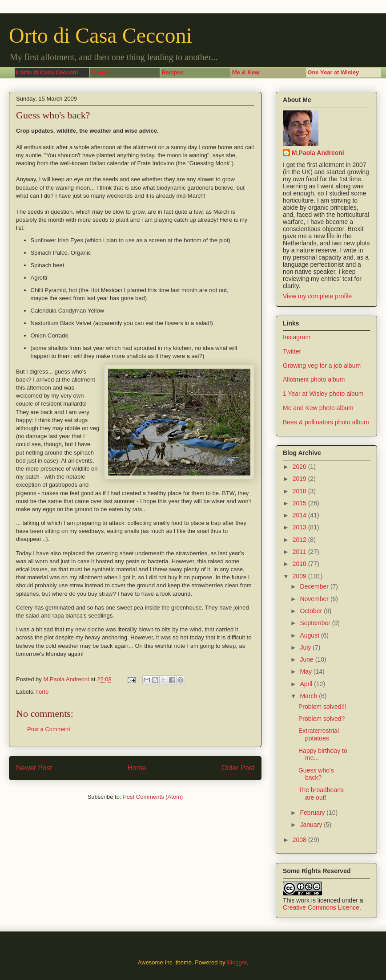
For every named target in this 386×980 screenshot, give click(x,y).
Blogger (236, 962)
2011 (300, 551)
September (316, 622)
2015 (300, 503)
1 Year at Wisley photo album (323, 393)
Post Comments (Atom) (153, 796)
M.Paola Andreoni (318, 152)
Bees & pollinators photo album (326, 422)
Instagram (296, 337)
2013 (300, 527)
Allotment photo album (314, 379)
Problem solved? (321, 718)
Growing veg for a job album (322, 365)
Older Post (237, 768)
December (315, 586)
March (309, 695)
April (307, 683)
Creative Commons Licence (321, 907)
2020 (300, 466)
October (312, 610)
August (310, 635)
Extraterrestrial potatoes (318, 734)
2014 (300, 515)
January (312, 824)
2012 (300, 539)
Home (137, 768)
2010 (300, 563)
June (307, 659)
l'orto (42, 691)
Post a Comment (48, 729)
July (306, 647)
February (313, 812)
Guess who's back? (316, 774)
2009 (300, 576)
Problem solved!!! (322, 706)
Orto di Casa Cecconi (100, 35)
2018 (300, 491)
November (315, 598)
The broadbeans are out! (321, 793)
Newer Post (34, 768)
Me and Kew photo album (318, 407)
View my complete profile (317, 296)
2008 (300, 839)
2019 (300, 478)
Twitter (292, 351)
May (306, 671)
